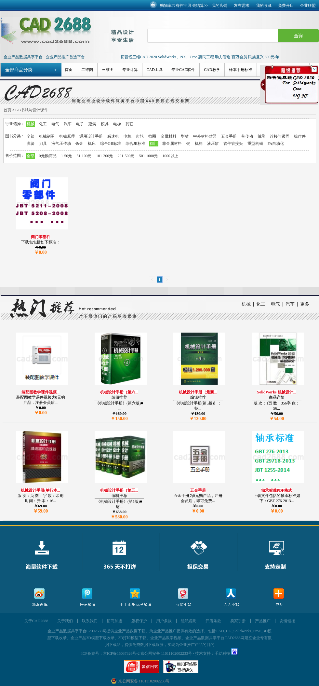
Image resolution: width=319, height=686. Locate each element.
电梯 (117, 124)
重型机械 (255, 143)
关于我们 (65, 621)
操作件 (300, 136)
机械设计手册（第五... (119, 490)
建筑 (92, 124)
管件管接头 (233, 143)
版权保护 (139, 621)
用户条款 (164, 621)
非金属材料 (172, 143)
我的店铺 (219, 5)
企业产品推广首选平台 (65, 57)
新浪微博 (39, 597)
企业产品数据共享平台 (23, 57)
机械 (30, 124)
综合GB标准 (110, 143)
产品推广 (263, 621)
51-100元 (84, 156)
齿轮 (140, 136)
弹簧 (30, 143)
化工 (43, 124)
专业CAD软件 (183, 69)
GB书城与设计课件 (31, 110)
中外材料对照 (205, 136)
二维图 (87, 69)
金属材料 (168, 136)
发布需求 (241, 5)
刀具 (43, 143)
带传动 (247, 136)
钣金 (79, 143)
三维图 (107, 69)
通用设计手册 (91, 136)
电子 (80, 124)
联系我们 (90, 621)
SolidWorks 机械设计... (276, 392)
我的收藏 (264, 5)
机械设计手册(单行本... (40, 490)
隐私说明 (188, 621)
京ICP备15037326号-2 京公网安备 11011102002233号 (147, 653)
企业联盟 (308, 5)
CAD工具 (155, 69)
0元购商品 (48, 156)
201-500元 (126, 156)
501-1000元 (148, 156)
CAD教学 (212, 69)
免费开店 (286, 5)
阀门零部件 (40, 237)
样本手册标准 (240, 69)
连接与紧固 (279, 136)
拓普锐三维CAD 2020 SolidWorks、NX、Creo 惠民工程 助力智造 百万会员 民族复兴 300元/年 (200, 57)
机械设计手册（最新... (198, 392)
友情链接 (287, 621)
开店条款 (213, 621)
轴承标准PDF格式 (276, 490)
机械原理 (67, 136)
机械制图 (47, 136)
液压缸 (213, 143)
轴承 (261, 136)
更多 (304, 304)
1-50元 (66, 156)
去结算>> (200, 5)
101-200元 (104, 156)
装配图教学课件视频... (40, 392)
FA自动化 (276, 143)
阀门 (154, 143)
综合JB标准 (135, 143)
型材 (185, 136)
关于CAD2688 (36, 621)
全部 (30, 136)
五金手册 (229, 136)
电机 (127, 136)
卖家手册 (238, 621)
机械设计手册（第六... (119, 392)
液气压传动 (61, 143)
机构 (199, 143)
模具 (105, 124)
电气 (55, 124)
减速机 (113, 136)
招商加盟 (114, 621)
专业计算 (130, 69)
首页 (69, 69)
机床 (92, 143)
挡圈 (152, 136)
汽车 (68, 124)
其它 (129, 124)
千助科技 (222, 653)
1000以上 (170, 156)
